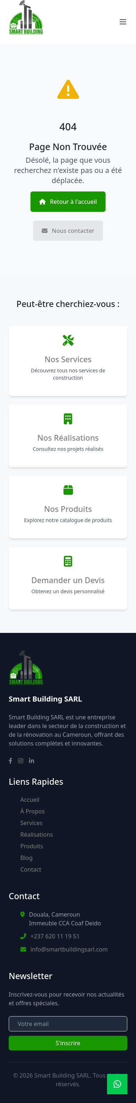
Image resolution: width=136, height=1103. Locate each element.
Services (31, 823)
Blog (26, 858)
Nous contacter (68, 231)
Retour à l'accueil (68, 202)
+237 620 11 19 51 (55, 936)
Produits (31, 846)
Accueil (30, 800)
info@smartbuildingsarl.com (69, 949)
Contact (30, 869)
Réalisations (36, 835)
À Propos (32, 811)
